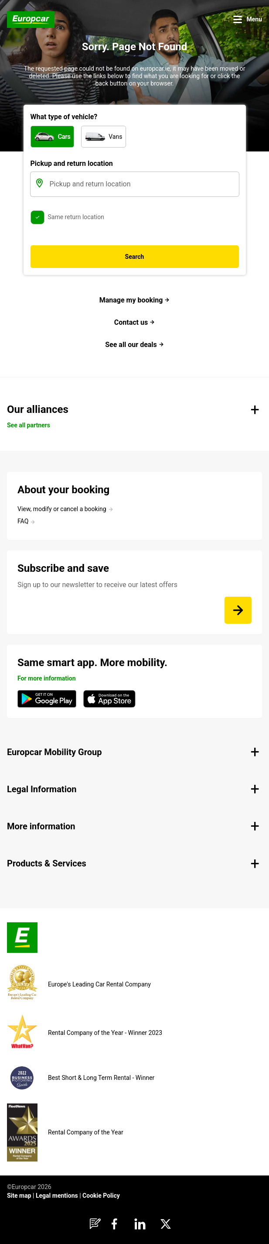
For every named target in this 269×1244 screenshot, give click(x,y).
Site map (19, 1195)
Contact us (134, 322)
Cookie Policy (101, 1195)
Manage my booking (134, 300)
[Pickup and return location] (143, 184)
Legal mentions (57, 1195)
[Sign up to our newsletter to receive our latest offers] (238, 610)
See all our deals (134, 344)
